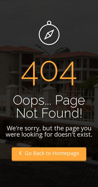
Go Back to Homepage (49, 153)
